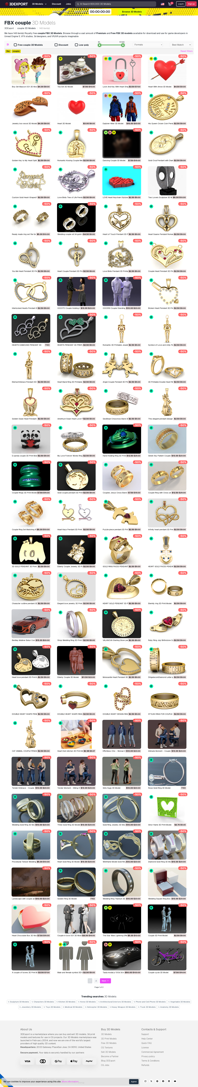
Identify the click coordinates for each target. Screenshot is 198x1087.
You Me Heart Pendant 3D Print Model (28, 271)
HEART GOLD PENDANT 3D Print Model (120, 603)
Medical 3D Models (72, 1007)
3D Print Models (109, 1038)
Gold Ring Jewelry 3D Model (115, 825)
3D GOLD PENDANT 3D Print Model (27, 566)
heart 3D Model (64, 123)
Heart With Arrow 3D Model (159, 86)
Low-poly (82, 45)
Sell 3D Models (108, 1052)
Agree (134, 1081)
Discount (61, 45)
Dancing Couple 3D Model (114, 160)
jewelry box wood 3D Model (24, 123)
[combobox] (148, 44)
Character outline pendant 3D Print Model (30, 603)
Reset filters (187, 51)
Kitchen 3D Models (66, 1002)
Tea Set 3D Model (65, 86)
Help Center (147, 1038)
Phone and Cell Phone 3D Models (150, 1002)
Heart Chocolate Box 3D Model (25, 935)
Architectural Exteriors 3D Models (114, 1002)
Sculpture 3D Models (18, 1002)
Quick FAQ (146, 1043)
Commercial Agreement (152, 1052)
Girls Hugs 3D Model (111, 788)
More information (70, 1081)
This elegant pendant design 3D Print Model (167, 419)
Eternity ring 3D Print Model (160, 603)
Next (105, 981)
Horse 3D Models (87, 1002)
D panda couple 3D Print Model (25, 456)
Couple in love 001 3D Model (70, 935)
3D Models (106, 1034)
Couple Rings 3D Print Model (24, 492)
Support (145, 1034)
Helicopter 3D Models (96, 1007)
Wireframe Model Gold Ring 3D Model (119, 862)
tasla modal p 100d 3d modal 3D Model (120, 972)
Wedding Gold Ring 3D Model (24, 825)
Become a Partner (110, 1056)
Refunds (145, 1065)
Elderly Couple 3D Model (68, 677)
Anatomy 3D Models (168, 1007)
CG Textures (107, 1047)
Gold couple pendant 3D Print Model (73, 492)
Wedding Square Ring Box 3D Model (163, 899)
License (145, 1047)
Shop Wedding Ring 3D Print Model (72, 640)
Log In (181, 4)
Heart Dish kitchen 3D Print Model (71, 751)
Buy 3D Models (110, 1029)
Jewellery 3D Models (30, 1007)
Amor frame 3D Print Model (159, 825)
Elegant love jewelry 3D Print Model (72, 603)
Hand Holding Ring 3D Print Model (117, 456)
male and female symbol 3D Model (72, 972)
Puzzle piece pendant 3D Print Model (119, 529)
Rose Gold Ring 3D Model (159, 788)
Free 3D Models (108, 1043)
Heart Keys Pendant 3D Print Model (72, 529)
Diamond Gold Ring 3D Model (161, 862)
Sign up (191, 4)
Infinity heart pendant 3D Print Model (164, 529)
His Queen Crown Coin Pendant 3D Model (166, 123)
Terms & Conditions (150, 1060)
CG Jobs (105, 1065)
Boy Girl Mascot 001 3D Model (25, 86)
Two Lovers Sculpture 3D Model (162, 197)
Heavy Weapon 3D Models (122, 1007)
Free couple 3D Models (28, 45)
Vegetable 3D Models (179, 1002)
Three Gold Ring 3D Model (68, 825)
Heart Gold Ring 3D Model (68, 862)
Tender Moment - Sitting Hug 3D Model (74, 788)
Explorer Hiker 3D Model (113, 123)
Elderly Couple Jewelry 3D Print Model (74, 566)
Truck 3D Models (147, 1007)
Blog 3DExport (108, 1060)
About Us (26, 1029)
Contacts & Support (153, 1029)
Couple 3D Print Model (158, 935)
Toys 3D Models (51, 1007)
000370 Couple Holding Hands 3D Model (75, 308)
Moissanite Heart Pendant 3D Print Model (120, 677)
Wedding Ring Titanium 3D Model (117, 899)
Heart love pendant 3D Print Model (27, 677)
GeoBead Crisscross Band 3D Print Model (121, 419)
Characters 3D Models (42, 1002)
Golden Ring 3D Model (67, 899)
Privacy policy (148, 1056)
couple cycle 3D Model (158, 972)
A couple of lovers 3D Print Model (26, 972)
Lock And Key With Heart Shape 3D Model (121, 86)
